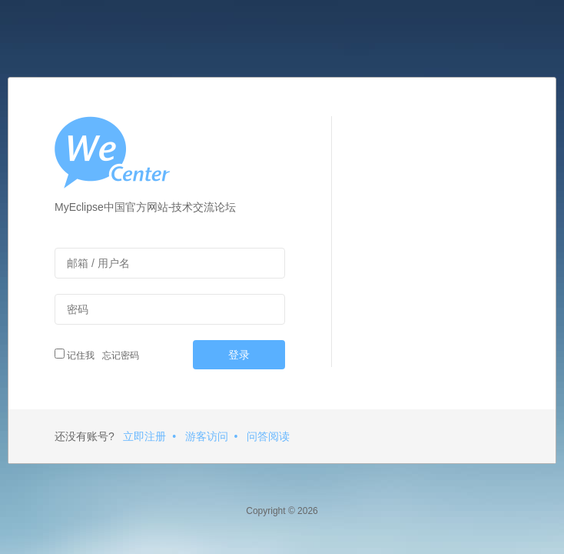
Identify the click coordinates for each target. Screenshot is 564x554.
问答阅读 (268, 436)
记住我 (75, 355)
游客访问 (206, 436)
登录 (239, 355)
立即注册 (144, 436)
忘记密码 (119, 355)
